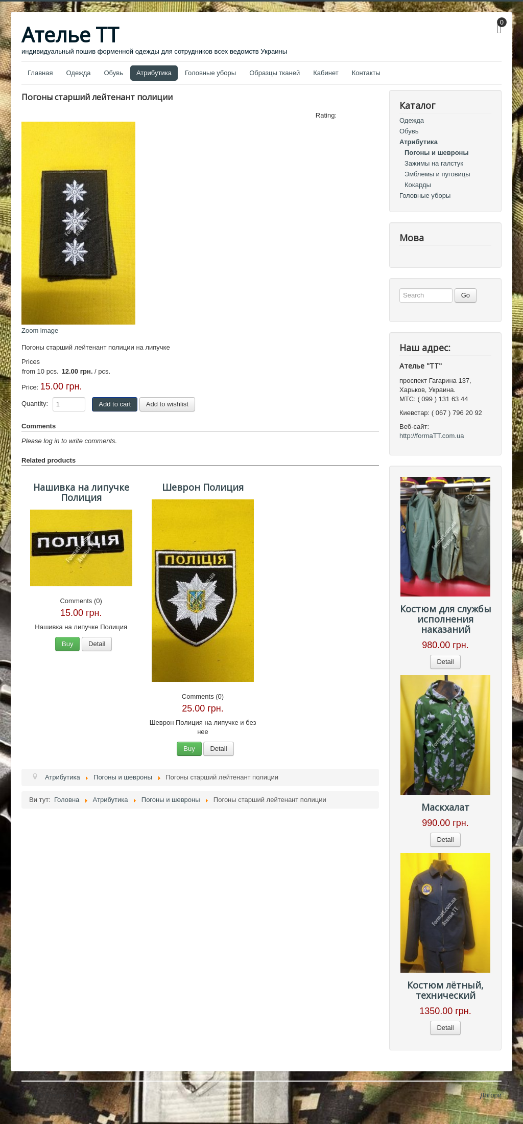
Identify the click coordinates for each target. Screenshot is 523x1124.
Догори (491, 1095)
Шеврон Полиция (203, 487)
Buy (67, 644)
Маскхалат (445, 807)
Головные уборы (210, 73)
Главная (40, 73)
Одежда (78, 73)
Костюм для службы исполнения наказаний (445, 619)
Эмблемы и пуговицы (437, 174)
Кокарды (418, 185)
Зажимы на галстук (434, 163)
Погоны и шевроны (437, 152)
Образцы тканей (274, 73)
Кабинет (325, 73)
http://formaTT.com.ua (431, 436)
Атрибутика (154, 73)
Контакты (366, 73)
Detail (96, 644)
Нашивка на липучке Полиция (81, 492)
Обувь (113, 73)
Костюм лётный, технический (445, 990)
